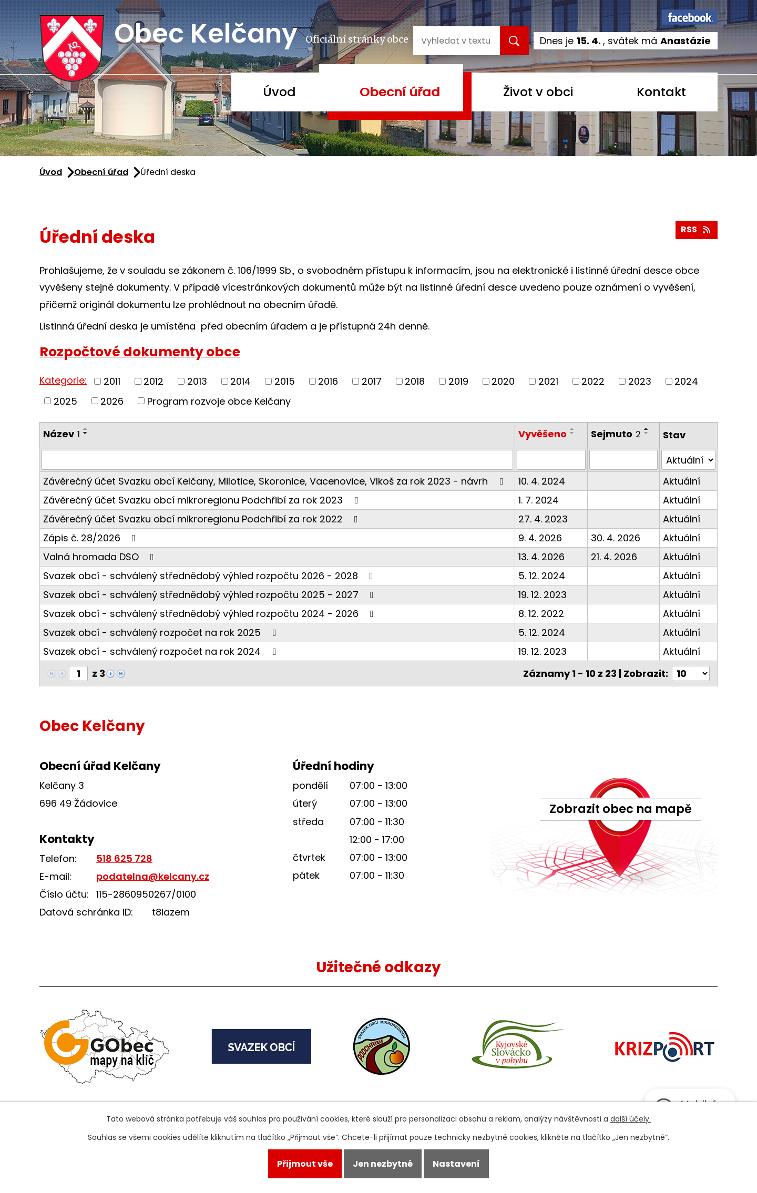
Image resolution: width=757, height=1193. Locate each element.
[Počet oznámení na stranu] (691, 673)
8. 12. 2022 (541, 613)
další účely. (630, 1119)
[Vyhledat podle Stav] (688, 460)
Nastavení (456, 1164)
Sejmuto (616, 433)
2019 (458, 381)
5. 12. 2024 (541, 575)
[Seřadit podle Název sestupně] (85, 433)
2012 (153, 381)
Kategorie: (63, 380)
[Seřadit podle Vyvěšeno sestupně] (572, 433)
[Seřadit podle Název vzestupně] (85, 429)
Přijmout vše (305, 1164)
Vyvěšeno (542, 433)
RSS (696, 229)
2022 (593, 381)
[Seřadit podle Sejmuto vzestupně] (646, 429)
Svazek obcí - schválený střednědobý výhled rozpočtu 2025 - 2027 (210, 594)
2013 (197, 381)
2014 (240, 381)
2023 (639, 381)
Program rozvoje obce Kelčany (219, 400)
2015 (284, 381)
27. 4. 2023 (543, 519)
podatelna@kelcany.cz (152, 876)
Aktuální (681, 481)
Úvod (279, 91)
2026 (112, 400)
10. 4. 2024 (541, 481)
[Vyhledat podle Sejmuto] (623, 460)
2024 (686, 381)
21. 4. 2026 (614, 556)
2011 (112, 381)
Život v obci (538, 91)
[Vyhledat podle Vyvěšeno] (551, 460)
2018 (415, 381)
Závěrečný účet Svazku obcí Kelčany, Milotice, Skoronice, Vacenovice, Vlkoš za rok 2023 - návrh (275, 481)
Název (61, 433)
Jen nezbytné (383, 1164)
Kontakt (661, 91)
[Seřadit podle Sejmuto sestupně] (646, 433)
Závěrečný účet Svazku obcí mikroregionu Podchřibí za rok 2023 (202, 500)
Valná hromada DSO (100, 556)
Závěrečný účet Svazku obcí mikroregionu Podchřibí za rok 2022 (202, 519)
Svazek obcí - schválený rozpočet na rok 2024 (161, 651)
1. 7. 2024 (538, 500)
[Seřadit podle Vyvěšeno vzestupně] (572, 429)
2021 (548, 381)
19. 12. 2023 (542, 594)
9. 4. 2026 (540, 537)
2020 (503, 381)
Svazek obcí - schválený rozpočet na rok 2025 (161, 632)
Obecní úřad (400, 91)
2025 (65, 400)
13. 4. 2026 (541, 556)
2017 (372, 381)
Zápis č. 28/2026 (91, 537)
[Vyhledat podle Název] (277, 460)
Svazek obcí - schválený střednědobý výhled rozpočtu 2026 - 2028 (210, 575)
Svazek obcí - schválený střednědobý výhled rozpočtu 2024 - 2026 (210, 613)
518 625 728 (124, 858)
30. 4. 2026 (615, 537)
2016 (328, 381)
